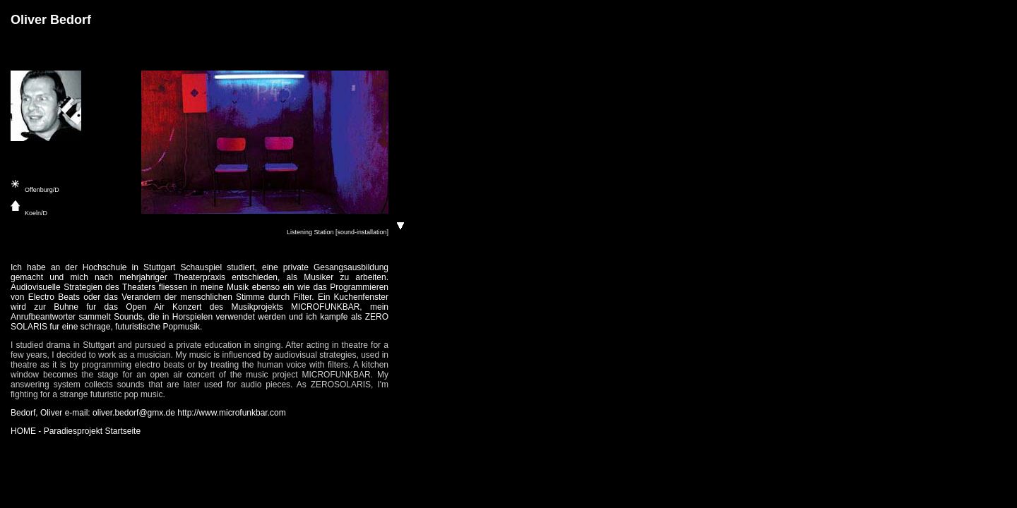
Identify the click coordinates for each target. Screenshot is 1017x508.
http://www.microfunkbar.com (231, 413)
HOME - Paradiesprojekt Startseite (76, 431)
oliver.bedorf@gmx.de (134, 413)
